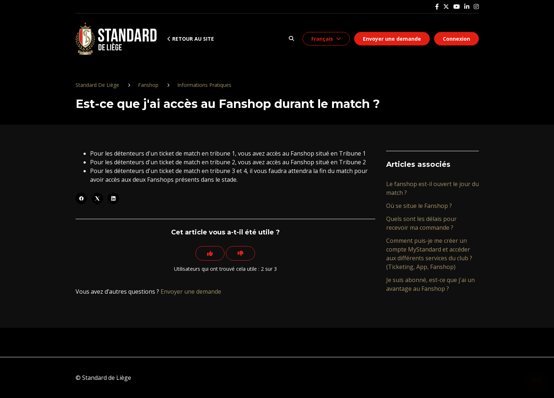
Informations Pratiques (204, 84)
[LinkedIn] (113, 198)
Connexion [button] (456, 38)
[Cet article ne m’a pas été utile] (240, 253)
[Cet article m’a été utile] (210, 253)
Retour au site (190, 38)
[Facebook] (81, 198)
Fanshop (148, 84)
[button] (291, 38)
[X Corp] (97, 198)
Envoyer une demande (392, 38)
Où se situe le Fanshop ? (419, 206)
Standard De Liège (97, 84)
